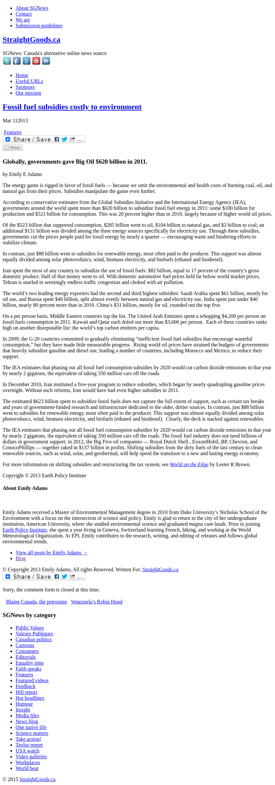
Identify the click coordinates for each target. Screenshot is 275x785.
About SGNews (32, 8)
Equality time (30, 663)
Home (22, 75)
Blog (21, 558)
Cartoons (25, 645)
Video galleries (31, 756)
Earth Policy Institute (25, 530)
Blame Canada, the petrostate (36, 601)
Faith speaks (29, 668)
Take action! (28, 739)
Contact (24, 14)
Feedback (25, 686)
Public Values (30, 627)
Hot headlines (30, 698)
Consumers (27, 651)
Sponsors (25, 87)
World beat (27, 768)
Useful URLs (29, 81)
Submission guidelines (39, 25)
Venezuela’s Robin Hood (96, 601)
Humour (24, 704)
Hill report (26, 692)
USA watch (27, 750)
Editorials (26, 657)
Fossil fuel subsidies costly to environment (72, 106)
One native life (31, 727)
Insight (23, 709)
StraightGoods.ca (31, 39)
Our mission (28, 93)
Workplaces (28, 762)
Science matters (32, 733)
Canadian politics (34, 639)
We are (23, 19)
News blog (27, 721)
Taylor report (29, 745)
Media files (27, 715)
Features (12, 132)
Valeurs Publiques (34, 633)
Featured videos (32, 680)
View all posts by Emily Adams (52, 552)
